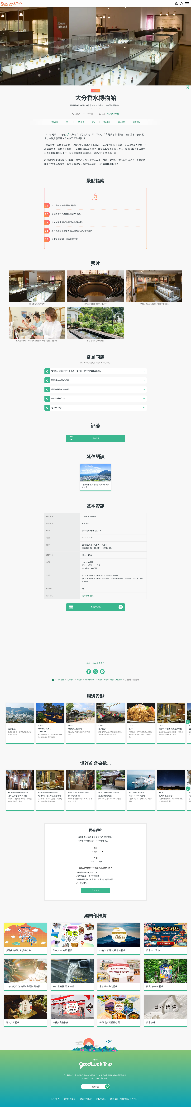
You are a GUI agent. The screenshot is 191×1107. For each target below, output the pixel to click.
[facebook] (88, 671)
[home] (11, 4)
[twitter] (95, 671)
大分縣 (77, 680)
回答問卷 (95, 891)
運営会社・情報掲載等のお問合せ (124, 1099)
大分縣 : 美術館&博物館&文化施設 (113, 680)
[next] (188, 722)
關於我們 (55, 1099)
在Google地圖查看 (94, 663)
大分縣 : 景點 (89, 680)
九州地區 (67, 680)
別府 (67, 134)
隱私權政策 (101, 1099)
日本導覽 (55, 680)
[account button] (181, 3)
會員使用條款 (86, 1099)
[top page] (47, 680)
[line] (102, 671)
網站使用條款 (70, 1099)
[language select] (176, 3)
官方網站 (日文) (88, 596)
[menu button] (187, 4)
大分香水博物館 (113, 114)
